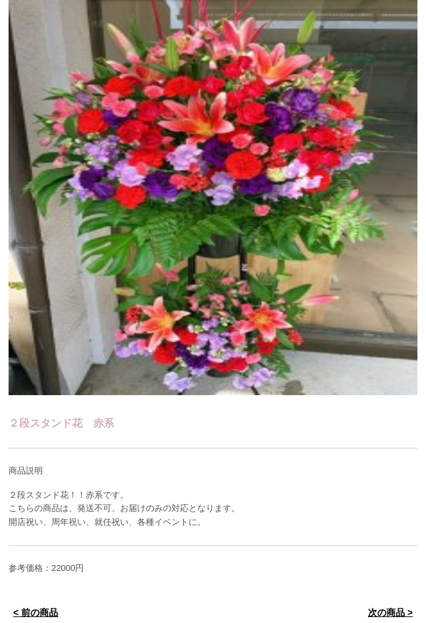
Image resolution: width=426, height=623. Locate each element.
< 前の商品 (35, 612)
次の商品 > (390, 612)
